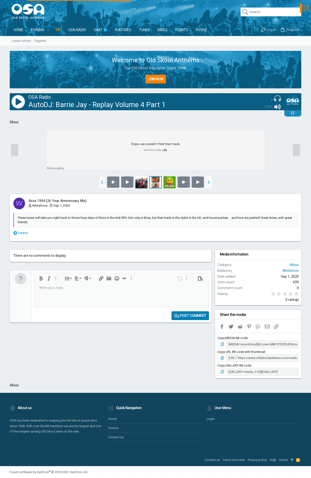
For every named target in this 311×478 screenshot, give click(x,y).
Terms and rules (234, 460)
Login (211, 419)
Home (112, 419)
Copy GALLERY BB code (234, 365)
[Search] (271, 12)
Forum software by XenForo (49, 472)
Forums (113, 428)
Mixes (294, 265)
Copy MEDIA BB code (232, 338)
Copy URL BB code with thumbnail (241, 352)
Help (273, 460)
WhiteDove (39, 205)
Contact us (116, 437)
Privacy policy (257, 460)
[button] (48, 30)
